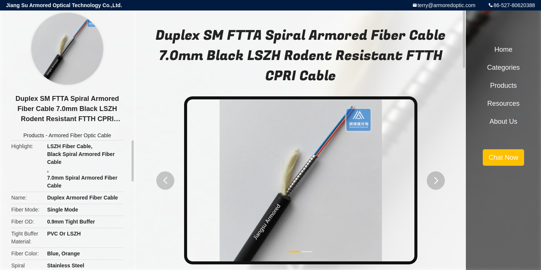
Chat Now (503, 157)
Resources (503, 103)
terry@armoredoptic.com (446, 5)
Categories (503, 67)
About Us (503, 121)
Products (33, 135)
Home (503, 49)
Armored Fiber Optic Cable (79, 135)
